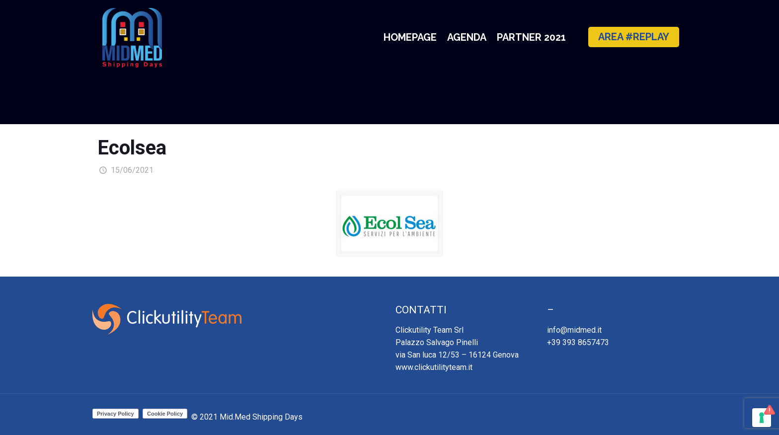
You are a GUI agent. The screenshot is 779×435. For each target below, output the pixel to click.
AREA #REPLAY (633, 37)
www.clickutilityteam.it (433, 367)
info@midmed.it (574, 330)
